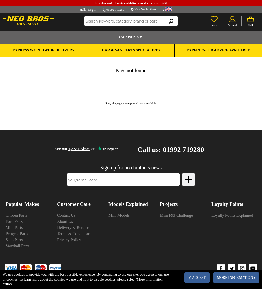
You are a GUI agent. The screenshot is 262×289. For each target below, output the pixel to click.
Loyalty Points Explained (232, 215)
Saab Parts (14, 240)
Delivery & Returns (73, 227)
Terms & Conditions (73, 233)
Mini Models (119, 215)
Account (232, 25)
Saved (214, 25)
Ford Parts (14, 221)
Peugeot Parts (17, 233)
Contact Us (66, 215)
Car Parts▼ (131, 37)
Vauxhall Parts (17, 246)
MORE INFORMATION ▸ (236, 278)
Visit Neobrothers (145, 9)
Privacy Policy (69, 240)
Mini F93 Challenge (176, 215)
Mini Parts (14, 227)
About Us (65, 221)
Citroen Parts (16, 215)
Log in (92, 10)
